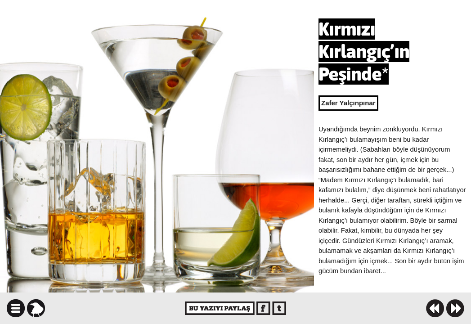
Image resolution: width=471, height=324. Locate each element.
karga (36, 308)
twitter (279, 308)
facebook (263, 308)
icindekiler (16, 308)
